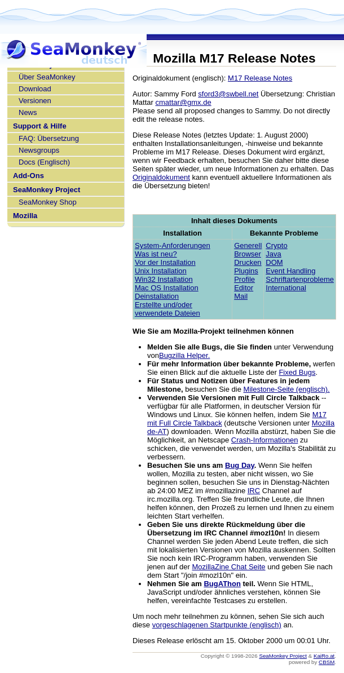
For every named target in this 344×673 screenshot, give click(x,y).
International (286, 288)
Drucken (247, 262)
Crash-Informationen (264, 440)
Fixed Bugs (297, 372)
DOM (274, 262)
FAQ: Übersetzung (49, 138)
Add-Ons (28, 175)
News (28, 112)
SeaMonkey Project (46, 189)
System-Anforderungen (172, 245)
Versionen (35, 100)
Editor (243, 288)
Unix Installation (161, 271)
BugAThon (222, 583)
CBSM (326, 662)
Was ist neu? (156, 254)
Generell (248, 245)
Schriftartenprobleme (300, 279)
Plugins (246, 271)
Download (35, 89)
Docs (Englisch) (44, 162)
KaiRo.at (324, 656)
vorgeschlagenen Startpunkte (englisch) (216, 625)
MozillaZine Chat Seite (229, 567)
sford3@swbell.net (228, 94)
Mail (241, 296)
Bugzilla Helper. (184, 355)
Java (273, 254)
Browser (247, 254)
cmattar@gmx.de (183, 102)
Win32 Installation (164, 279)
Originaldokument (161, 177)
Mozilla (25, 215)
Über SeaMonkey (47, 77)
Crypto (276, 245)
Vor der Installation (165, 262)
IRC (254, 490)
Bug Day (239, 465)
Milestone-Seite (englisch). (287, 389)
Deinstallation (157, 296)
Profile (244, 279)
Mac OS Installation (167, 288)
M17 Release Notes (260, 78)
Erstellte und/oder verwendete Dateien (167, 308)
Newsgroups (39, 150)
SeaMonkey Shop (48, 202)
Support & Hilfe (40, 126)
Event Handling (290, 271)
